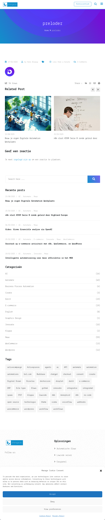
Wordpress (10, 350)
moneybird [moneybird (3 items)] (65, 395)
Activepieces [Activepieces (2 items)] (33, 367)
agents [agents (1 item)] (48, 367)
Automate (27, 197)
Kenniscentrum (82, 4)
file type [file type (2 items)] (21, 388)
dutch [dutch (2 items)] (71, 381)
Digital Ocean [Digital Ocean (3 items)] (14, 381)
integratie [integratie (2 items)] (72, 388)
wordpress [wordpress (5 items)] (29, 409)
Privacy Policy (58, 516)
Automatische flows (66, 449)
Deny (52, 502)
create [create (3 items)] (92, 374)
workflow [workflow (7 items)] (43, 409)
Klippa (8, 331)
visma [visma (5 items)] (54, 402)
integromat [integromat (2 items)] (88, 388)
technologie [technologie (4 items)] (30, 402)
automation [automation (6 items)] (91, 367)
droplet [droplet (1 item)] (59, 381)
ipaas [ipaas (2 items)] (10, 395)
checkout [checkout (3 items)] (67, 374)
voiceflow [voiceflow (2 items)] (67, 402)
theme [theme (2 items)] (43, 402)
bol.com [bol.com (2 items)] (27, 374)
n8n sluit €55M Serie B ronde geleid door (75, 138)
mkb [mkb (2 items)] (53, 395)
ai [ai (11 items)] (58, 367)
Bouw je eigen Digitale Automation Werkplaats (30, 201)
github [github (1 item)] (45, 388)
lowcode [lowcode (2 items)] (43, 395)
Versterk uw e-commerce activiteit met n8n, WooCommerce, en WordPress (43, 244)
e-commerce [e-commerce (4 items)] (84, 381)
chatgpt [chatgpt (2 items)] (54, 374)
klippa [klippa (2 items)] (30, 395)
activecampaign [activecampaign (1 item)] (14, 367)
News (36, 197)
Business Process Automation (19, 286)
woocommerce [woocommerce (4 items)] (13, 409)
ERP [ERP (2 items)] (9, 388)
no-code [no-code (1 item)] (87, 395)
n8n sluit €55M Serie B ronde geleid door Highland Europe (36, 215)
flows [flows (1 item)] (33, 388)
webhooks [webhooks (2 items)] (81, 402)
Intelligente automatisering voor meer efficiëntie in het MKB (39, 258)
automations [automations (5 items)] (12, 374)
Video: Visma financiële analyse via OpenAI (28, 229)
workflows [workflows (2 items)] (58, 409)
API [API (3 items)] (65, 367)
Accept (52, 494)
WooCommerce (68, 239)
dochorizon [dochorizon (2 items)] (45, 381)
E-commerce (38, 239)
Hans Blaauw (32, 62)
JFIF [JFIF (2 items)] (20, 395)
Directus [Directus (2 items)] (30, 381)
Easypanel (61, 462)
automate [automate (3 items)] (77, 367)
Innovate (50, 239)
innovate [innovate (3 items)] (57, 388)
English (9, 312)
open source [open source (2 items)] (13, 402)
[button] (101, 470)
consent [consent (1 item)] (80, 374)
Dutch (8, 299)
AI (20, 197)
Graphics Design (13, 318)
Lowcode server (64, 455)
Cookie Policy (45, 516)
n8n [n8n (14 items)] (76, 395)
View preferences (52, 509)
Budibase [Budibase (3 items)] (41, 374)
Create (8, 293)
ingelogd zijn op (22, 160)
